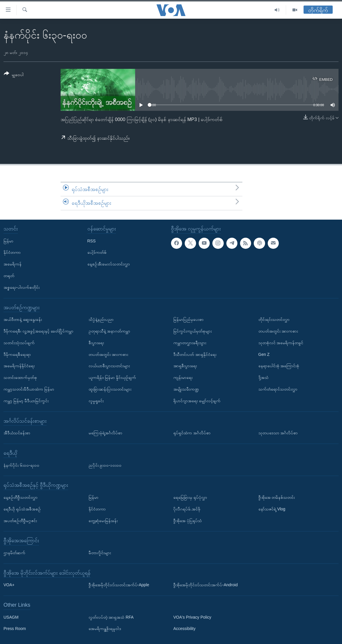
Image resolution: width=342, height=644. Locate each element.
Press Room (14, 628)
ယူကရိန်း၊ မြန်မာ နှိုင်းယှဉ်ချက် (112, 377)
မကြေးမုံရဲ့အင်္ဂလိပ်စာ (105, 432)
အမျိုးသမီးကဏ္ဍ (186, 389)
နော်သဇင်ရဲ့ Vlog (271, 509)
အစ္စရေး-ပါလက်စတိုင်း (21, 287)
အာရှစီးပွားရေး (185, 365)
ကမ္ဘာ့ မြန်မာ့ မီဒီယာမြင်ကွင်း (26, 400)
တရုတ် (8, 275)
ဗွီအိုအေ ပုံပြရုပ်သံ (187, 520)
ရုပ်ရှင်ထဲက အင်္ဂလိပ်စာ (192, 432)
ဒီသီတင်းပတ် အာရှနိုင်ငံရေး (194, 354)
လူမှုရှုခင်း (96, 400)
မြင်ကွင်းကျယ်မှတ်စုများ (192, 331)
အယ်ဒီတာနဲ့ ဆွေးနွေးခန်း (22, 319)
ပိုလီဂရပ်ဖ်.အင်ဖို (186, 509)
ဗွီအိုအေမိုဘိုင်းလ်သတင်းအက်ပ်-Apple (119, 584)
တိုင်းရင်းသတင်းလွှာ (274, 319)
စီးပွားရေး (96, 342)
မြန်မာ (8, 240)
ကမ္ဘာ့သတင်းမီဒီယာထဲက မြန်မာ (28, 389)
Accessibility (184, 628)
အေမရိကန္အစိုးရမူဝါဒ (105, 628)
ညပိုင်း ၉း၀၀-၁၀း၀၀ (105, 465)
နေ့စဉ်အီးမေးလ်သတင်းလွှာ (108, 264)
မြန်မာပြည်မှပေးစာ (188, 319)
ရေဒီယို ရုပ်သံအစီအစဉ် (22, 509)
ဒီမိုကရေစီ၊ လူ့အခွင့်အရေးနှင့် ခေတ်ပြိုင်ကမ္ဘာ (38, 331)
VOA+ (9, 584)
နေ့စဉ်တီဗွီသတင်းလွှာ (20, 497)
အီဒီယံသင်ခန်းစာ (16, 432)
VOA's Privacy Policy (192, 617)
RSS (91, 240)
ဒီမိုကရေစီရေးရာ (17, 354)
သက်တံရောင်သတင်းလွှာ (277, 389)
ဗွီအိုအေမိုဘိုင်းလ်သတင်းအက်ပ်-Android (205, 584)
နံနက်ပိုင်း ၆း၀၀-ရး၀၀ (21, 465)
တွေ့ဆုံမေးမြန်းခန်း (103, 520)
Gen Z (264, 354)
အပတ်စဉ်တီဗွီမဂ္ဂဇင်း (20, 520)
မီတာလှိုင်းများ (100, 552)
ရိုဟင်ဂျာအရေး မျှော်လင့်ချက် (197, 400)
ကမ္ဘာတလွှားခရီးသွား (189, 342)
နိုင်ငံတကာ (12, 252)
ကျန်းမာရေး (183, 377)
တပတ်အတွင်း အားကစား (108, 354)
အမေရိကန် (12, 264)
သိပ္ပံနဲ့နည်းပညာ (101, 319)
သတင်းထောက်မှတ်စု (20, 377)
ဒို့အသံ (263, 377)
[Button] (14, 75)
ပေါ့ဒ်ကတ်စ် (97, 252)
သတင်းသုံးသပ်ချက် (19, 342)
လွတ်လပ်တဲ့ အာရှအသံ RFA (111, 617)
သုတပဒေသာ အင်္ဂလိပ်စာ (278, 432)
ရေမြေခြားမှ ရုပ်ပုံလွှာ (190, 497)
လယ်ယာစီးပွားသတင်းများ (109, 365)
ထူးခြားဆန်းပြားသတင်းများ (110, 389)
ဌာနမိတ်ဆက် (14, 552)
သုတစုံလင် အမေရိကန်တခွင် (281, 342)
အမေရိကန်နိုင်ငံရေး (19, 365)
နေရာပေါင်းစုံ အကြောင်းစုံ (278, 365)
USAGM (10, 617)
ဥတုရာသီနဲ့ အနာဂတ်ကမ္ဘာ (110, 331)
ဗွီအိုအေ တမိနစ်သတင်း (276, 497)
